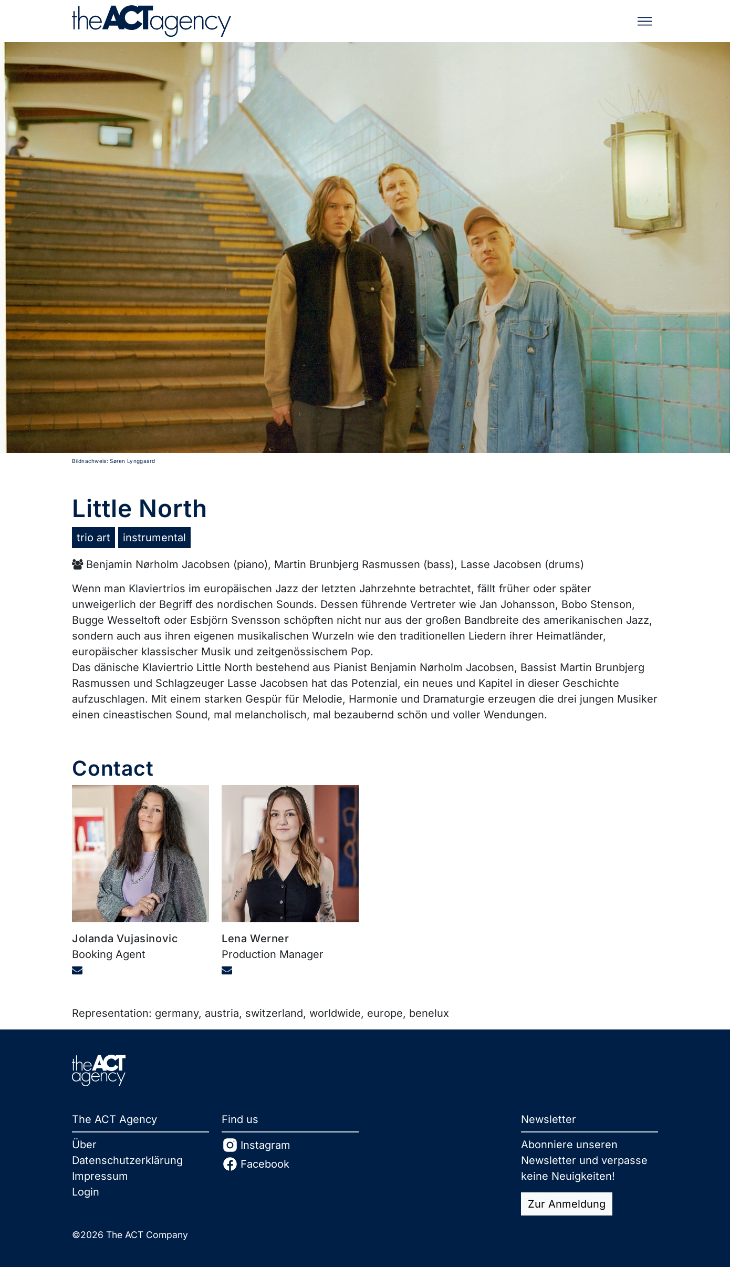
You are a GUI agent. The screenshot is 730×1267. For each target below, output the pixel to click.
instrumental (154, 537)
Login (85, 1192)
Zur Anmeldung (567, 1204)
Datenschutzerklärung (127, 1160)
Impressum (100, 1176)
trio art (93, 537)
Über (84, 1144)
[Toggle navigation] (644, 21)
